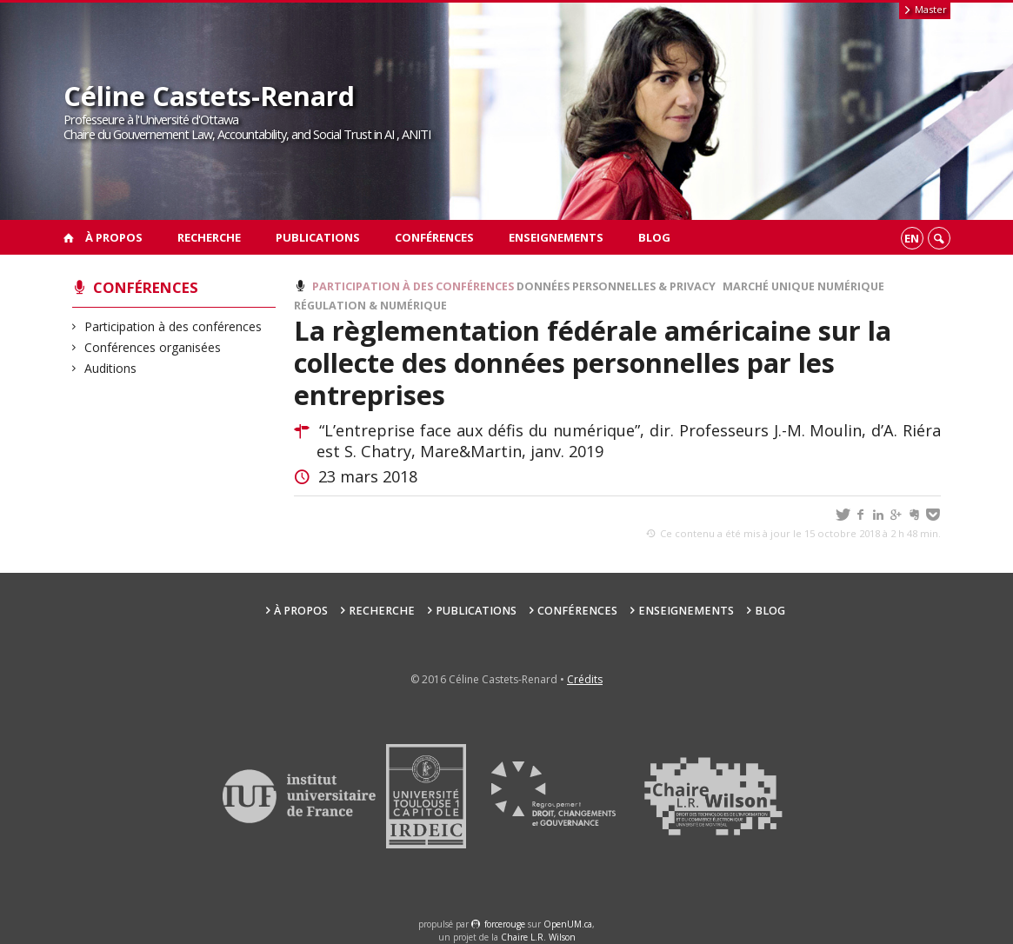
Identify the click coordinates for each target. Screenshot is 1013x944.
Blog (654, 237)
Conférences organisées (153, 347)
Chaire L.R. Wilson (538, 937)
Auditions (111, 368)
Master (924, 9)
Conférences (434, 237)
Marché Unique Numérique (803, 286)
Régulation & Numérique (370, 305)
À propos (114, 237)
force (504, 924)
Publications (318, 237)
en (911, 238)
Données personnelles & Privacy (616, 286)
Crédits (585, 679)
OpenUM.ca (567, 924)
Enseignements (556, 237)
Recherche (209, 237)
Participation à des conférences (173, 326)
